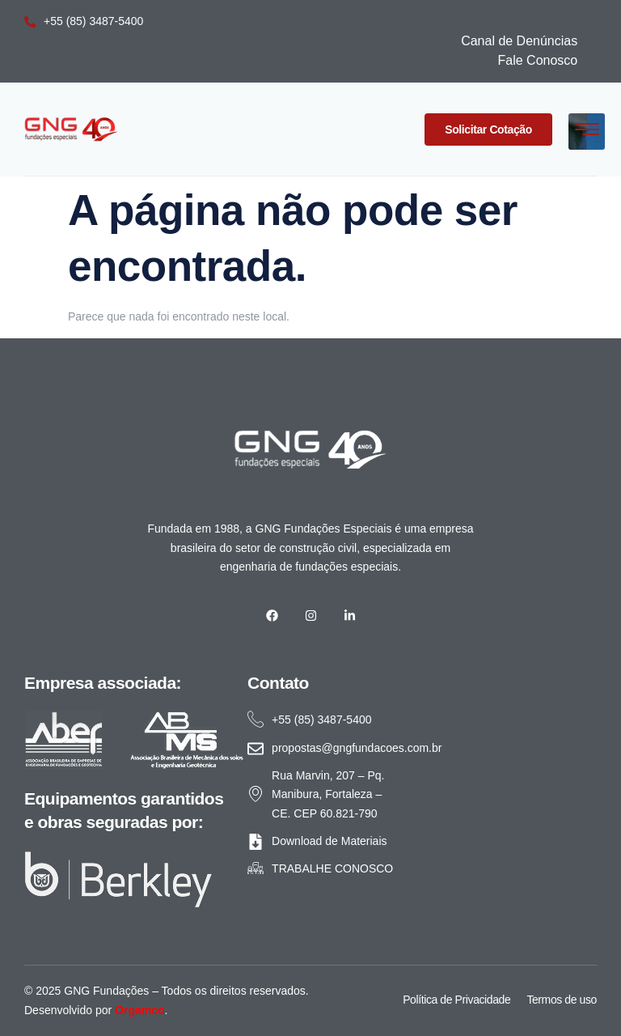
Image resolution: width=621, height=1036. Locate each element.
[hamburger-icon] (586, 131)
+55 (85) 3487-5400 (83, 21)
